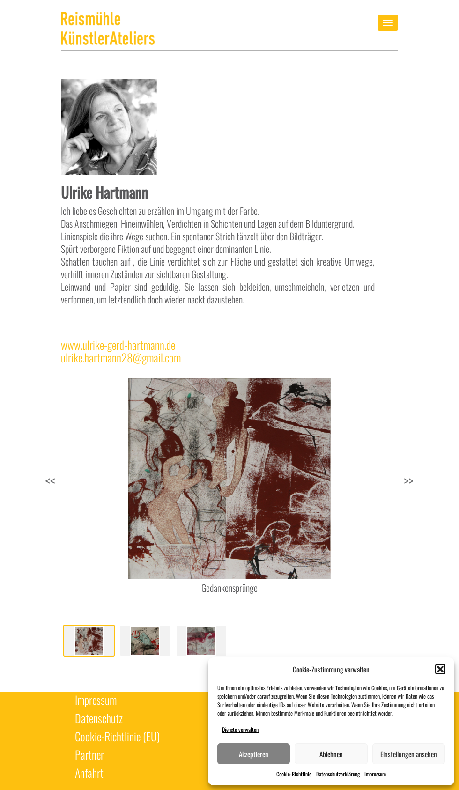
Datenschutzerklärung (338, 774)
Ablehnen (331, 754)
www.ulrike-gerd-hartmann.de (118, 345)
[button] (440, 669)
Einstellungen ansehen (408, 754)
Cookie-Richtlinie (293, 774)
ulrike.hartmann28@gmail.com (121, 357)
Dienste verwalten (240, 729)
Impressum (375, 774)
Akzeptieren (253, 754)
